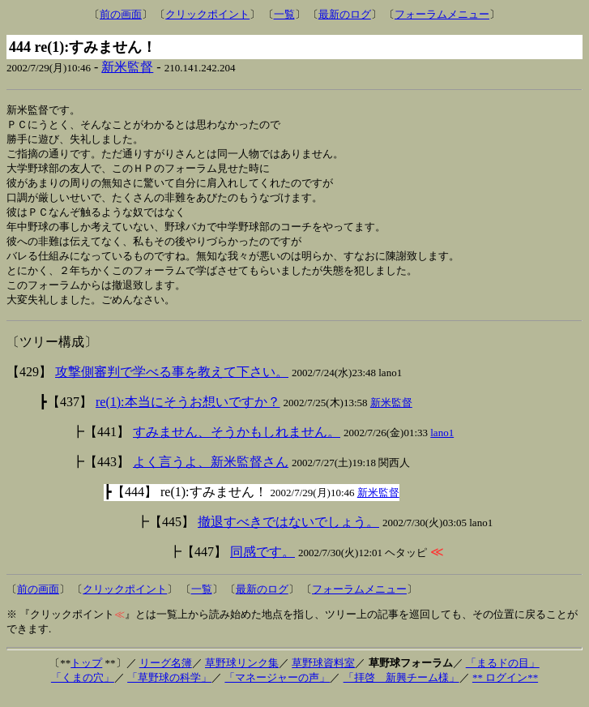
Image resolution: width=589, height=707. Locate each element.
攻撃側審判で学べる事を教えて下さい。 (171, 383)
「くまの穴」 (82, 689)
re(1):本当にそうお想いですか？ (188, 413)
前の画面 (121, 14)
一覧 (284, 14)
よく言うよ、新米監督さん (210, 473)
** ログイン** (505, 689)
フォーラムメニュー (442, 14)
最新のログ (344, 14)
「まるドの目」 (503, 674)
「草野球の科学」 (169, 689)
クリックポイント (207, 14)
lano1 (442, 444)
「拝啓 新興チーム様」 (401, 689)
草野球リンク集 (242, 674)
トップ (86, 674)
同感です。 (262, 563)
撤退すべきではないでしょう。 (288, 533)
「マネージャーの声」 (277, 689)
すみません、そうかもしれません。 (236, 443)
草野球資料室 (323, 674)
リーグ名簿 (165, 674)
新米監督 (127, 67)
